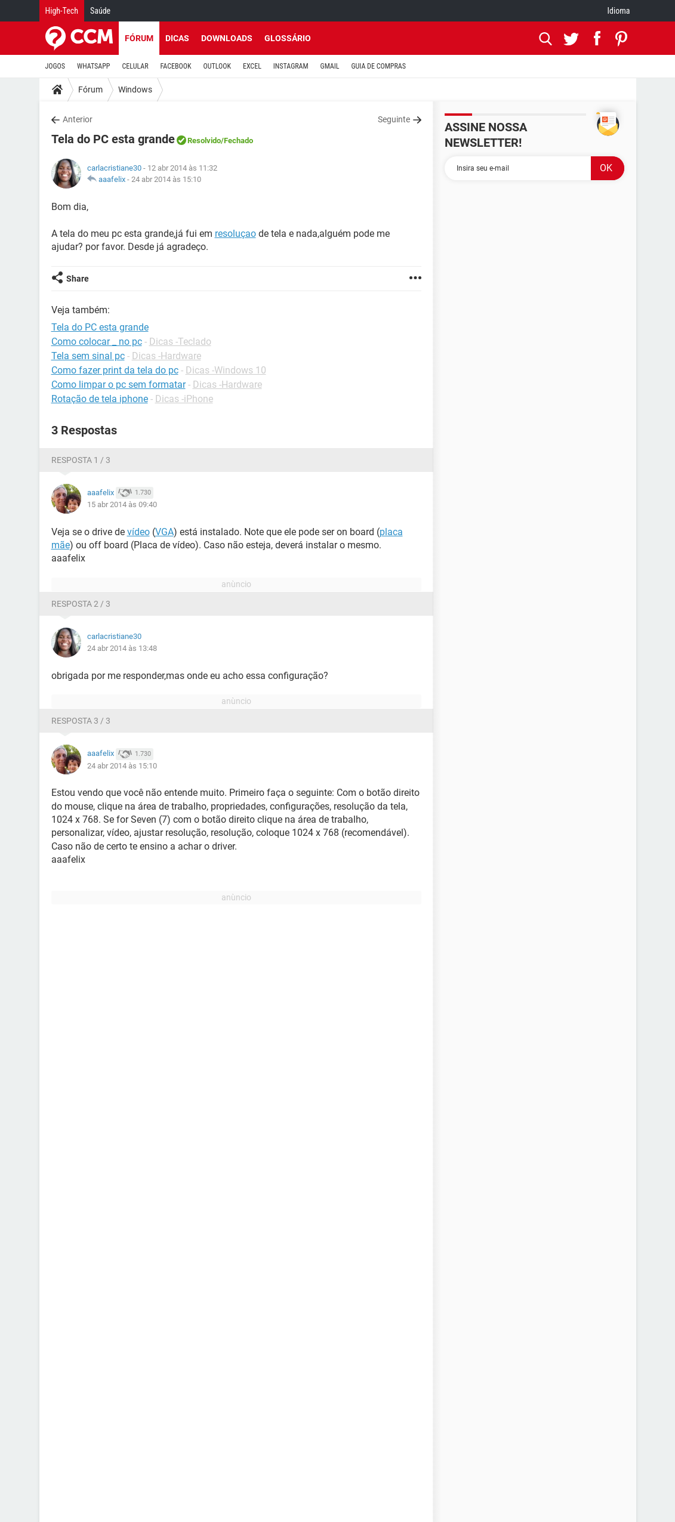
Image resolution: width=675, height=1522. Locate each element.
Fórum (139, 38)
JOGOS (55, 66)
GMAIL (330, 66)
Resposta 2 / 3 (80, 604)
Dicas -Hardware (166, 356)
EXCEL (252, 66)
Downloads (226, 38)
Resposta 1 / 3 (80, 460)
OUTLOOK (217, 66)
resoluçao (235, 233)
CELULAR (135, 66)
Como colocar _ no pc (96, 341)
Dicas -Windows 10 (226, 370)
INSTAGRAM (291, 66)
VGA (164, 532)
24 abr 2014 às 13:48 (122, 648)
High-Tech (61, 11)
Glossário (287, 38)
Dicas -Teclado (180, 341)
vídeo (138, 532)
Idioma (619, 11)
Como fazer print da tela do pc (114, 370)
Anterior (78, 119)
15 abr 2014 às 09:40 (122, 504)
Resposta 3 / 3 (80, 721)
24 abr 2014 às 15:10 (166, 179)
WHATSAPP (93, 66)
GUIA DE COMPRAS (379, 66)
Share (77, 278)
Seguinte (394, 119)
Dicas (177, 38)
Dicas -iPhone (184, 399)
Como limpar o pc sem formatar (118, 384)
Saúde (100, 11)
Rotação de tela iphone (99, 399)
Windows (135, 89)
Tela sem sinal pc (88, 356)
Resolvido (204, 140)
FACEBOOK (176, 66)
